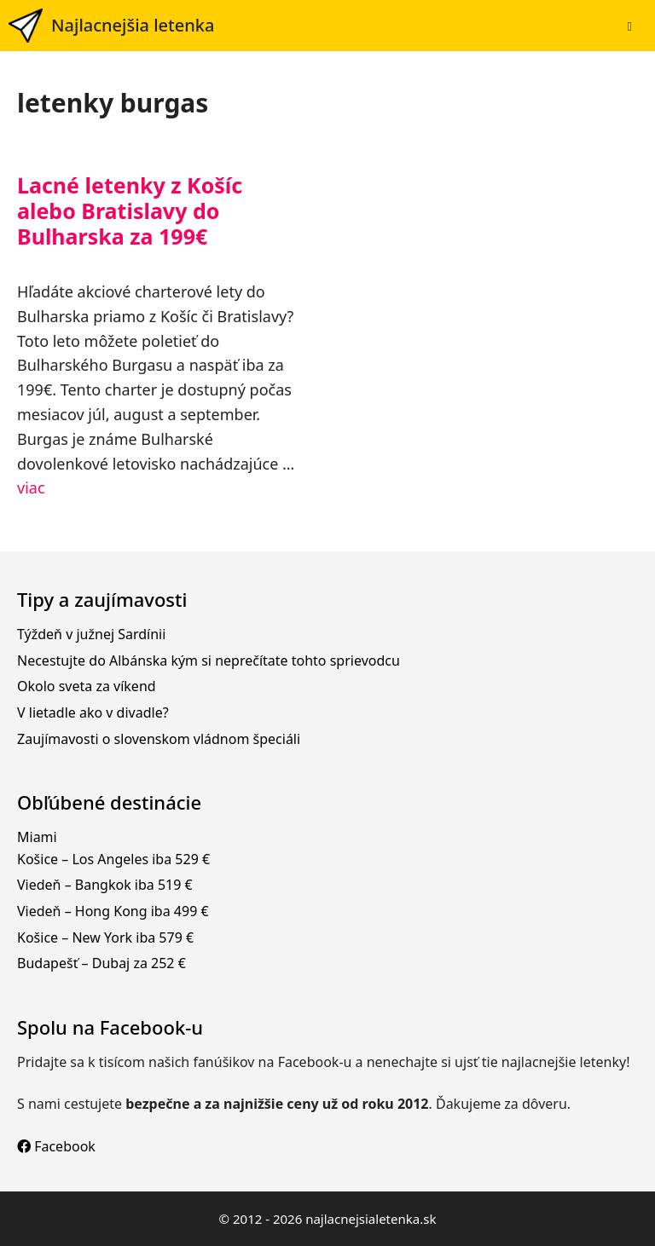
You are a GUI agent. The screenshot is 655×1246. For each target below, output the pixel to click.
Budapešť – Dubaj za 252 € (101, 963)
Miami (37, 837)
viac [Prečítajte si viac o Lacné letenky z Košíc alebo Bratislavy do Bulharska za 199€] (31, 487)
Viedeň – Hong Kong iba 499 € (113, 911)
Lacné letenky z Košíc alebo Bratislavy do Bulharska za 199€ (129, 210)
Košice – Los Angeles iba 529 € (113, 859)
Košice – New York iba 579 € (105, 937)
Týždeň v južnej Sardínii (91, 634)
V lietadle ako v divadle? (93, 712)
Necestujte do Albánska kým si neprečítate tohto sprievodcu (208, 660)
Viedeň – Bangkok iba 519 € (105, 884)
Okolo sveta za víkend (86, 686)
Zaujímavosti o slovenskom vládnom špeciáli (158, 739)
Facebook (56, 1146)
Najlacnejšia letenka (132, 25)
